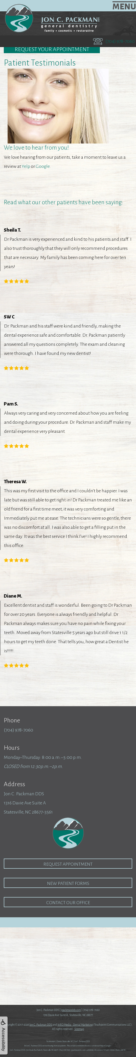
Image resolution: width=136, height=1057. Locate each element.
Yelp (26, 166)
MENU (124, 6)
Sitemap (79, 1028)
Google (43, 166)
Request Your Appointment (52, 49)
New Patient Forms (68, 883)
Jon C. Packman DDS (41, 1024)
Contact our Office (68, 902)
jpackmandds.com (71, 1009)
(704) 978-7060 (120, 41)
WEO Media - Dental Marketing (75, 1024)
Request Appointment (68, 864)
